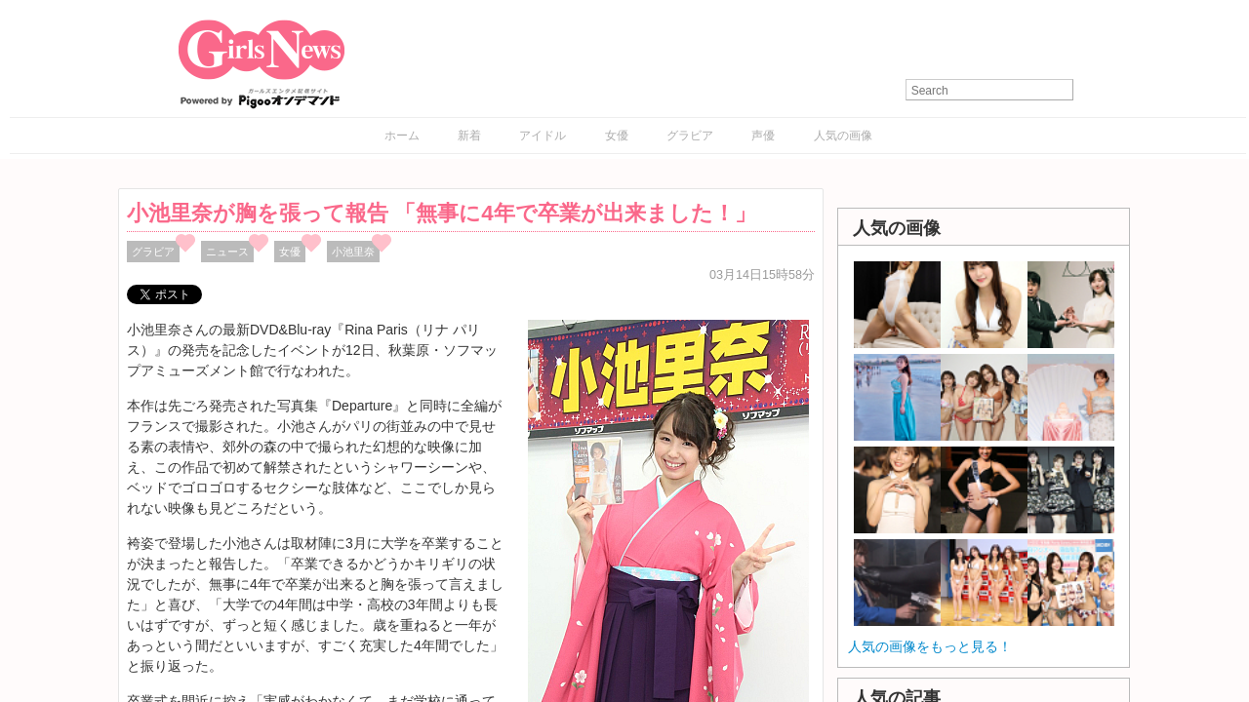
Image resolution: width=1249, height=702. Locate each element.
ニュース (227, 251)
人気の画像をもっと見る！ (930, 646)
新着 (469, 135)
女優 (616, 135)
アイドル (542, 135)
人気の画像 (843, 135)
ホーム (402, 135)
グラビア (689, 135)
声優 (763, 135)
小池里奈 (353, 251)
